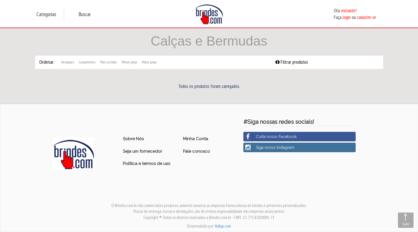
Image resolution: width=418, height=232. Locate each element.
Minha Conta (195, 138)
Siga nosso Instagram (269, 147)
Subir (405, 223)
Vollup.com (223, 226)
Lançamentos (87, 62)
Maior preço (149, 62)
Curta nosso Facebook (270, 136)
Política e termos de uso (146, 163)
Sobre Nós (133, 138)
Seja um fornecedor (142, 151)
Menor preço (129, 62)
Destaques (67, 62)
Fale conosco (196, 151)
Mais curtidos (108, 62)
